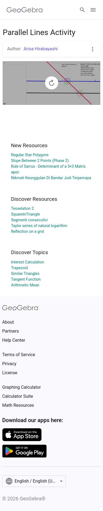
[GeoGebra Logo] (25, 10)
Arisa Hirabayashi (41, 48)
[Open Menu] (93, 10)
